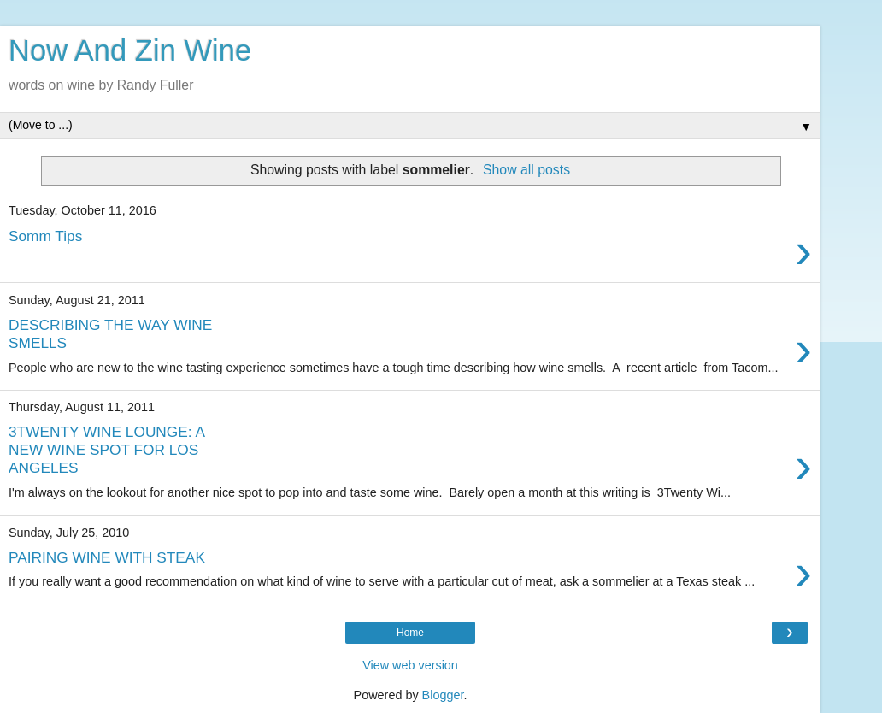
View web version (410, 665)
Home (410, 633)
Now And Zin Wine (130, 50)
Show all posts (526, 169)
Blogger (443, 695)
